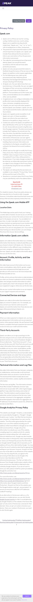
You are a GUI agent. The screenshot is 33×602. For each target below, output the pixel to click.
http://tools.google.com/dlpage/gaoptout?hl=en (15, 473)
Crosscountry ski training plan (23, 522)
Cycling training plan (8, 520)
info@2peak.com (16, 188)
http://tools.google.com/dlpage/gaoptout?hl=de (15, 479)
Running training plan (6, 522)
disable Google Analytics (7, 499)
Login (28, 21)
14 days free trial (19, 21)
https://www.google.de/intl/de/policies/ (12, 481)
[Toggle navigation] (3, 8)
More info (24, 600)
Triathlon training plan (23, 520)
